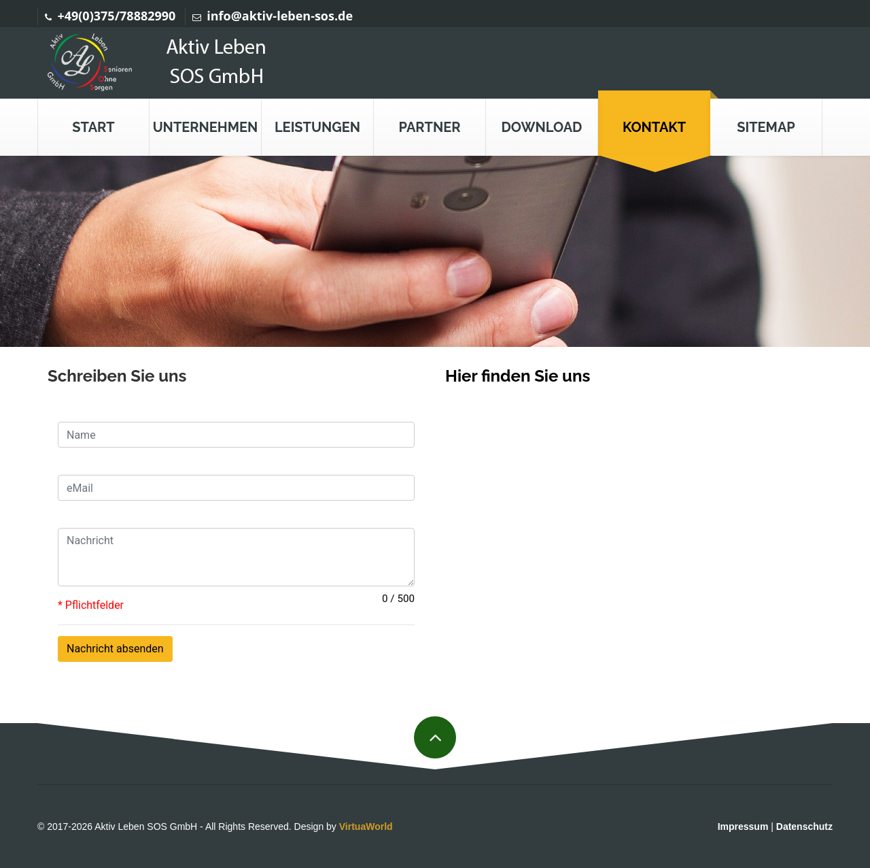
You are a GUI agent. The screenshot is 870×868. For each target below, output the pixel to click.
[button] (205, 127)
